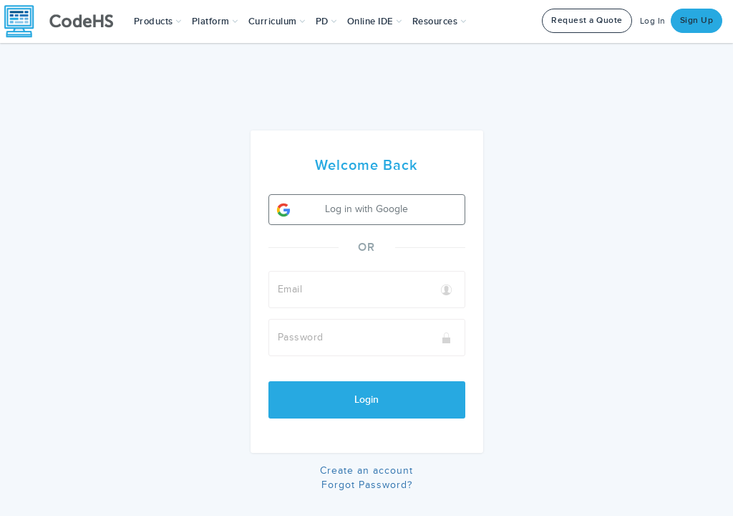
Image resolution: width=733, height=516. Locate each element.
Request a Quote (587, 20)
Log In (653, 21)
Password (301, 337)
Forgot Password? (366, 485)
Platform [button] (215, 21)
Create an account (366, 470)
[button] (158, 21)
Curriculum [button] (277, 21)
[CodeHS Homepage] (64, 21)
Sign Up (697, 20)
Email (290, 289)
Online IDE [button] (374, 21)
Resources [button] (439, 21)
